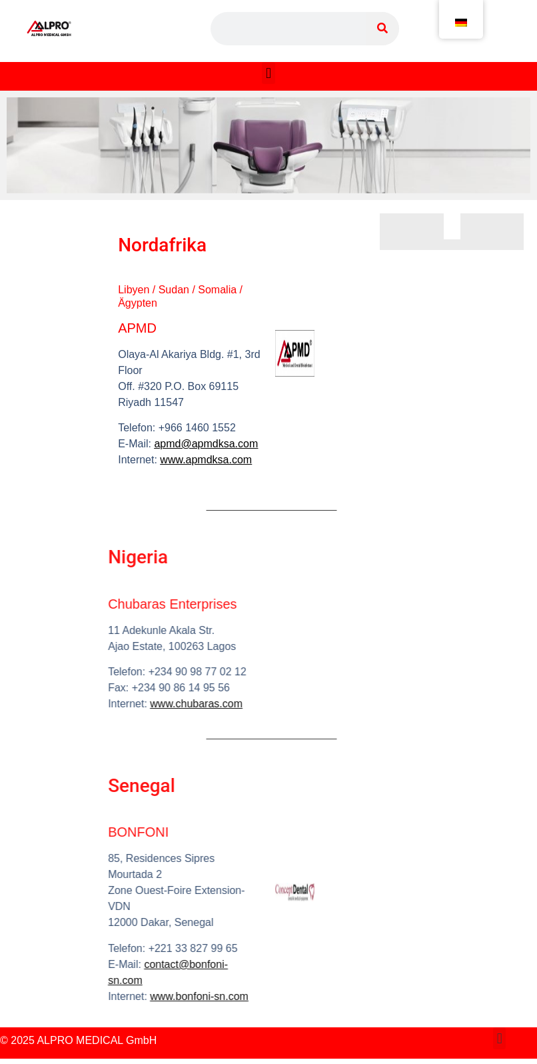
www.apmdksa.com (203, 459)
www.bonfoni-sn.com (154, 996)
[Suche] (382, 28)
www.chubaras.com (151, 703)
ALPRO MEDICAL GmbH (97, 1040)
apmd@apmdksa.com (203, 443)
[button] (268, 73)
